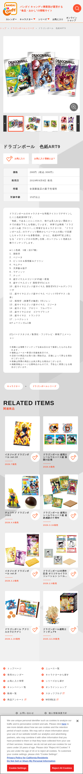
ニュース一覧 (53, 668)
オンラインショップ (56, 687)
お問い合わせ (27, 713)
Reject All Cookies (62, 769)
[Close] (77, 722)
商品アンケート (17, 700)
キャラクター (13, 386)
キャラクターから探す (57, 675)
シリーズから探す (55, 681)
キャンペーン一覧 (16, 687)
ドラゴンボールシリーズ (44, 386)
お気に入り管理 (15, 681)
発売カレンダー (15, 675)
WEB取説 (52, 700)
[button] (5, 123)
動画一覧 (12, 693)
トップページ (14, 668)
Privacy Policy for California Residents (27, 759)
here (64, 725)
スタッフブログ (55, 693)
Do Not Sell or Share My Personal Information (31, 762)
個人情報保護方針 (58, 713)
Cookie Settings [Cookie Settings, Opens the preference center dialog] (17, 769)
